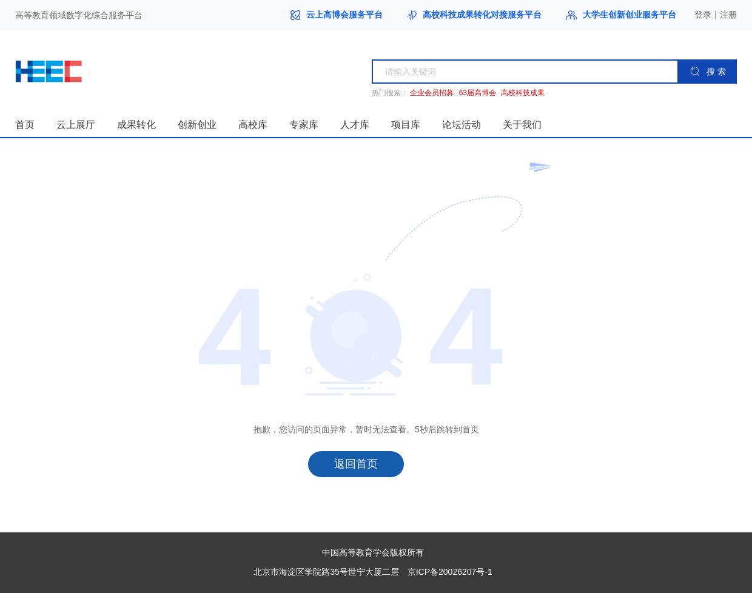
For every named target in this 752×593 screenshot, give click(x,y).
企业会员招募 (432, 93)
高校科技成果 (523, 93)
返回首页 (356, 464)
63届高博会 (477, 93)
